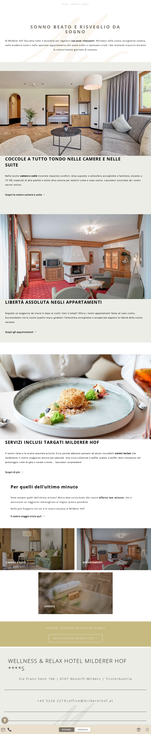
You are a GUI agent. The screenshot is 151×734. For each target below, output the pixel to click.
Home (65, 4)
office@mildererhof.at (91, 701)
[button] (4, 720)
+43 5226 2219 (51, 701)
